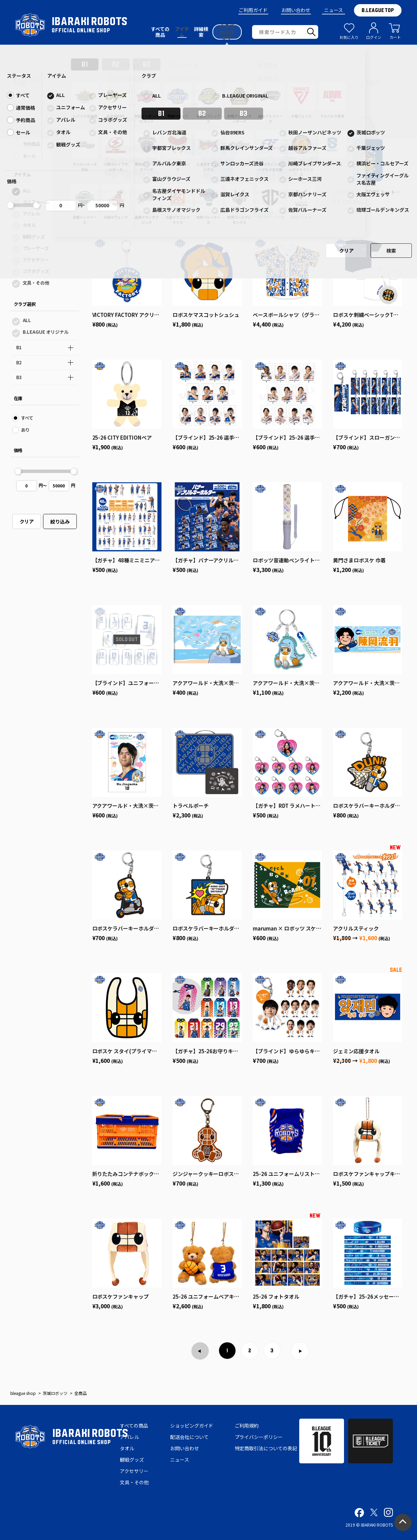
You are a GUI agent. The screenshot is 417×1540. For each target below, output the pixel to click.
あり (25, 430)
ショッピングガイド (191, 1425)
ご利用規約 (247, 1425)
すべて (29, 120)
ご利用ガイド (253, 10)
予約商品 (32, 144)
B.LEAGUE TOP (378, 10)
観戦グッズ (34, 236)
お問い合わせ (295, 10)
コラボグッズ (36, 271)
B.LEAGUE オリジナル (46, 332)
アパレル (32, 213)
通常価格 (32, 132)
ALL (27, 190)
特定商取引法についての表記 (266, 1448)
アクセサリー (36, 259)
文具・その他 (36, 282)
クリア (27, 521)
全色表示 (89, 82)
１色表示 (125, 82)
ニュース (333, 10)
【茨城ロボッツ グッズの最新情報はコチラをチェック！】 (208, 51)
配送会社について (189, 1436)
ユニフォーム (36, 202)
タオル (29, 225)
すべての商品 (134, 1425)
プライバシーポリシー (259, 1436)
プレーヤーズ (36, 248)
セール (29, 156)
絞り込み (60, 521)
